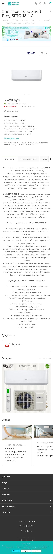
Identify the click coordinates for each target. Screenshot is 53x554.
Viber (32, 540)
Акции (5, 483)
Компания (7, 500)
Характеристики (28, 159)
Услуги (5, 489)
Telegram (26, 540)
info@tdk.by (28, 526)
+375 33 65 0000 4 (27, 521)
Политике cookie (41, 548)
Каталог (6, 477)
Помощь (6, 512)
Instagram (20, 540)
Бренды (6, 495)
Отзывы (46, 159)
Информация (8, 506)
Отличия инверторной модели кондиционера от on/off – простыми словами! (16, 454)
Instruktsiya (17, 344)
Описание (9, 159)
